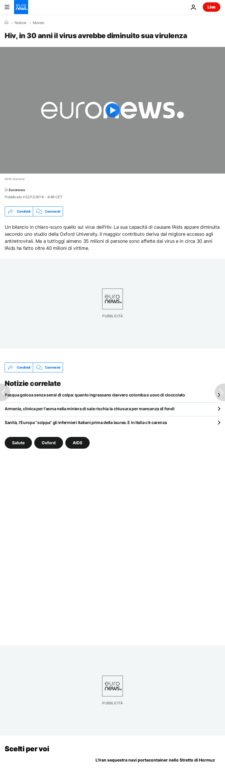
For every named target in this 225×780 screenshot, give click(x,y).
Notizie (20, 23)
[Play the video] (112, 110)
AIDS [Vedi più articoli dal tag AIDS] (77, 442)
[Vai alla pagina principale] (21, 7)
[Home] (6, 23)
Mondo (38, 23)
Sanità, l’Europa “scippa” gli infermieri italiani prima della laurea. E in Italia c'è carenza (86, 422)
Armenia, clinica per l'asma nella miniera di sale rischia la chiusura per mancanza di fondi (90, 408)
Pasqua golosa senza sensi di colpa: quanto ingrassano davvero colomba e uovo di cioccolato (95, 394)
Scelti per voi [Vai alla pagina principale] (27, 749)
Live (211, 6)
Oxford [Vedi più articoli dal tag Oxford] (49, 442)
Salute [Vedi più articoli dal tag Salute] (18, 442)
